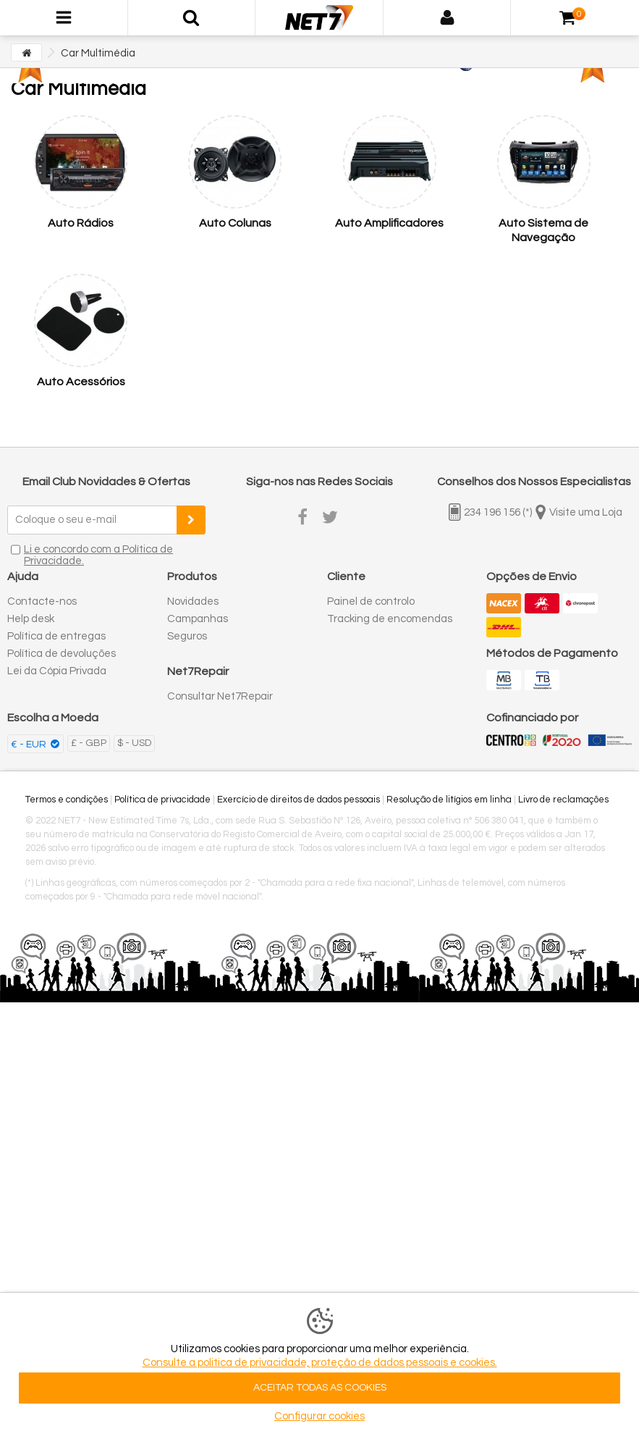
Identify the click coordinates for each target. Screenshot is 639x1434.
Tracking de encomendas (389, 618)
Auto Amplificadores (389, 223)
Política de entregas (56, 636)
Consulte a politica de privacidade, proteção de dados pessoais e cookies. (320, 1362)
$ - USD (134, 743)
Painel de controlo (371, 601)
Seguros (187, 636)
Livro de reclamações (563, 799)
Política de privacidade (162, 799)
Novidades (193, 601)
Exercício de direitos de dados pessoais (298, 799)
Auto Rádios (81, 223)
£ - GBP (88, 743)
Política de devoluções (61, 653)
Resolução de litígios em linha (449, 799)
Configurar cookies (319, 1416)
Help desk (30, 618)
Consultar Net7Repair (220, 696)
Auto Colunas (235, 223)
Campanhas (197, 618)
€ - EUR (29, 744)
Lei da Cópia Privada (56, 671)
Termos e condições (66, 799)
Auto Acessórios (81, 381)
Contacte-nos (42, 601)
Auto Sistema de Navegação (543, 230)
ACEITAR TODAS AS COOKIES (319, 1388)
